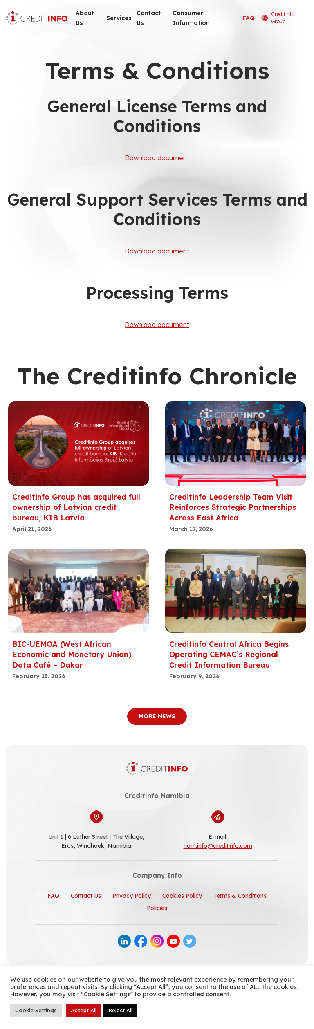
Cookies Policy (182, 895)
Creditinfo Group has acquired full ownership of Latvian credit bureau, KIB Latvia (76, 507)
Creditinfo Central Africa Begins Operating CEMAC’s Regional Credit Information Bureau (229, 654)
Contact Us (149, 18)
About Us (85, 18)
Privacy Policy (131, 895)
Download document (157, 158)
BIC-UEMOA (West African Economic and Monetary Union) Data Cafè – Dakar (71, 654)
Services (119, 18)
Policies (157, 908)
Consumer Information (191, 18)
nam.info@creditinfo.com (218, 846)
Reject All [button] (120, 1010)
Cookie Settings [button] (36, 1010)
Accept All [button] (83, 1010)
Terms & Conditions (240, 895)
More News (157, 716)
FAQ (249, 18)
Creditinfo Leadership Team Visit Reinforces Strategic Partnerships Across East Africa (232, 507)
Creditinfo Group (277, 18)
